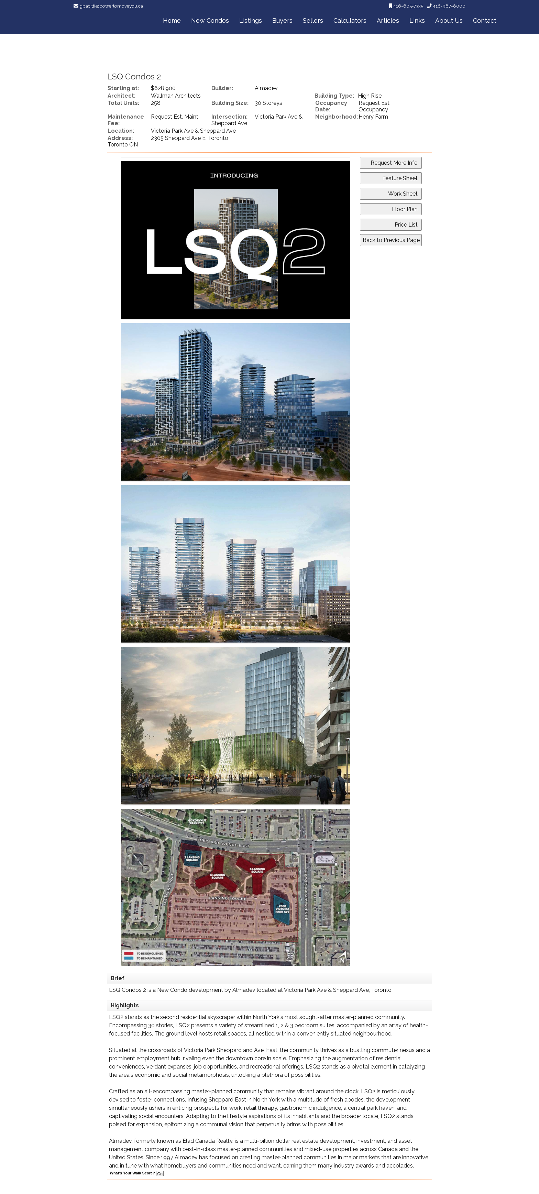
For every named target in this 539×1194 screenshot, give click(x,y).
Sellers (313, 20)
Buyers (282, 20)
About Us (449, 20)
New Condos (210, 20)
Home (172, 20)
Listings (250, 20)
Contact (484, 20)
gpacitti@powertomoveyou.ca (111, 6)
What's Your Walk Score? (137, 1173)
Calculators (349, 20)
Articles (388, 20)
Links (417, 20)
